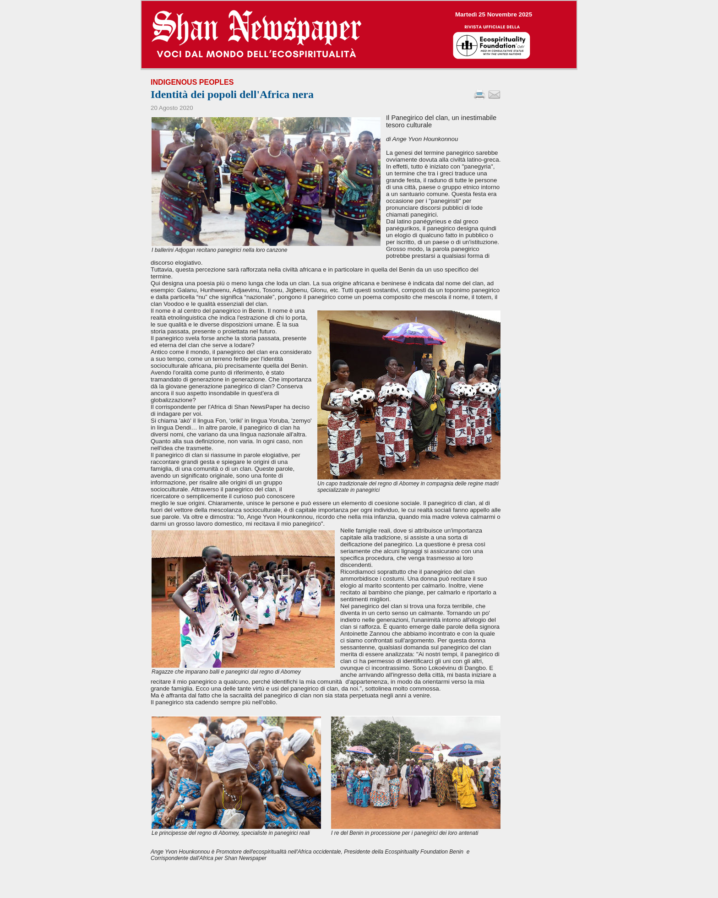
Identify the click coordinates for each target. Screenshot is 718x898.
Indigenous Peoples (192, 82)
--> (359, 34)
